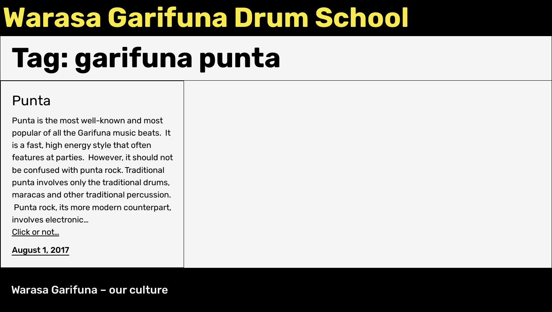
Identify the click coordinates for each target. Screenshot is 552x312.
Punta (31, 100)
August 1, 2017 (40, 250)
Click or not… (35, 232)
